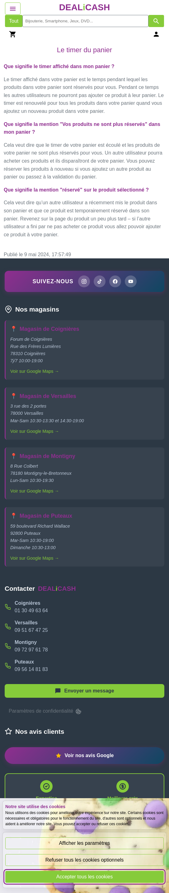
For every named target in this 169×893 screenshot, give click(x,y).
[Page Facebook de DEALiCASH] (115, 281)
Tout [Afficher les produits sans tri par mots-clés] (13, 21)
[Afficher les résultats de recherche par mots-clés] (156, 21)
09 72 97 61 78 (31, 649)
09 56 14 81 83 (31, 669)
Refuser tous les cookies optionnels (84, 860)
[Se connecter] (156, 34)
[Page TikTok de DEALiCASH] (100, 281)
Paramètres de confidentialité (45, 711)
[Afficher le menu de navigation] (13, 8)
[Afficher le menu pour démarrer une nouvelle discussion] (84, 691)
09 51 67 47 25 (31, 630)
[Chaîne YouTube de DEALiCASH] (131, 281)
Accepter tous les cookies (84, 876)
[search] (85, 21)
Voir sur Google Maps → (34, 371)
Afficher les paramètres (84, 843)
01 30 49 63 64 (31, 610)
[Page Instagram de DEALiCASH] (84, 281)
